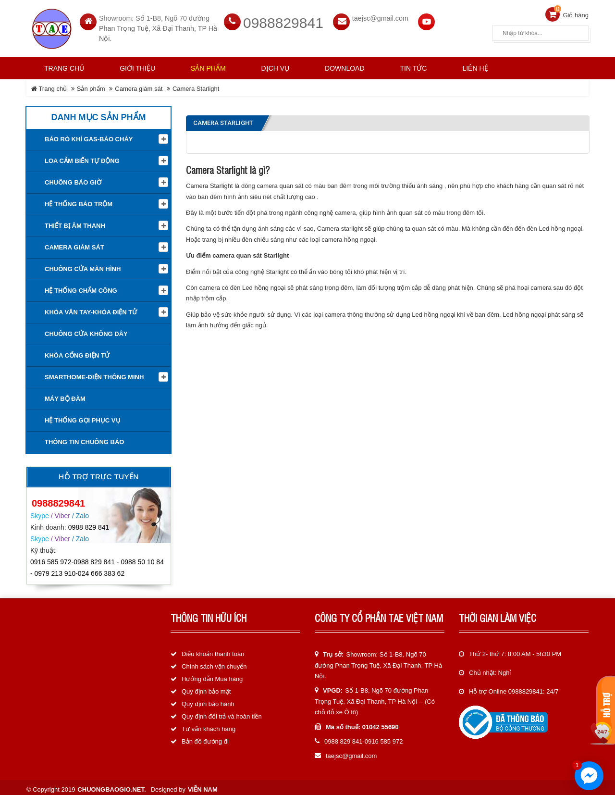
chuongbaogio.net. (111, 785)
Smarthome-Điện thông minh (94, 373)
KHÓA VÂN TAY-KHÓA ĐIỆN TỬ (91, 308)
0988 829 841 (89, 523)
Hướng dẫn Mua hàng (212, 675)
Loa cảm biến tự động (82, 157)
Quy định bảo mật (206, 687)
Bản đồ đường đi (205, 737)
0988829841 (283, 19)
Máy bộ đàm (65, 394)
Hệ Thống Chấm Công (81, 286)
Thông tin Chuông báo (84, 438)
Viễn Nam (203, 785)
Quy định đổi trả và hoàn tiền (222, 712)
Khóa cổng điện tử (77, 351)
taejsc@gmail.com (380, 14)
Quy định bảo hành (208, 700)
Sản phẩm (91, 84)
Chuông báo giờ (73, 178)
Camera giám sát (138, 84)
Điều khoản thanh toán (213, 650)
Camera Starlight (196, 84)
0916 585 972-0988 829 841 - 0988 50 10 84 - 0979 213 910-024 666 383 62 (97, 563)
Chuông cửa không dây (86, 330)
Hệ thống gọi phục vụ (83, 416)
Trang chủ (64, 64)
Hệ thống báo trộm (78, 200)
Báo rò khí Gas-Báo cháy (89, 135)
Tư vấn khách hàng (208, 725)
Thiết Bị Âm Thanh (75, 221)
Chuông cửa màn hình (83, 265)
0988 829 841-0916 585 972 (363, 737)
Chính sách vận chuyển (214, 662)
